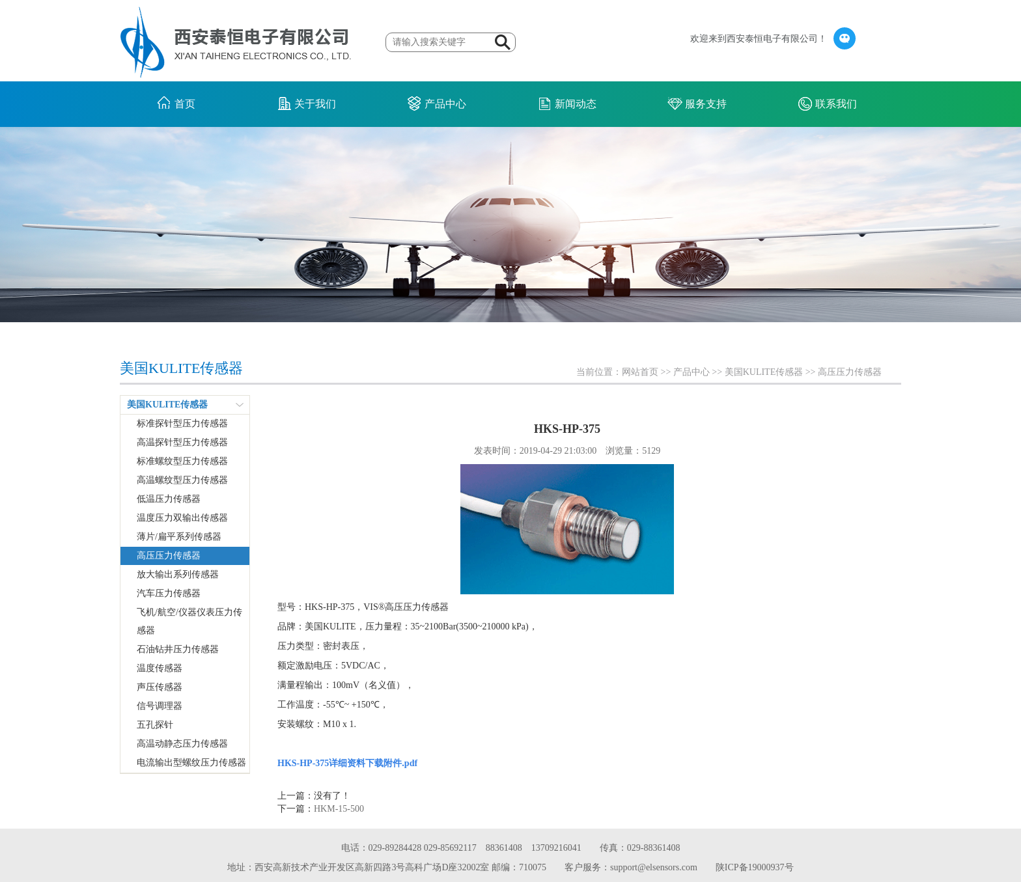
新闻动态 (575, 103)
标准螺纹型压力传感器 (182, 461)
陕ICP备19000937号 (755, 867)
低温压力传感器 (169, 499)
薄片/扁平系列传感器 (179, 537)
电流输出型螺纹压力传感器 (191, 762)
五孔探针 (155, 725)
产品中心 (445, 103)
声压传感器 (159, 687)
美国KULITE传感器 (764, 372)
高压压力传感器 (850, 372)
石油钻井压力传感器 (178, 649)
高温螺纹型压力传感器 (182, 480)
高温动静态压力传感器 (182, 744)
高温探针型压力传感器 (182, 442)
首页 (185, 103)
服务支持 (706, 103)
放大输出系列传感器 (178, 574)
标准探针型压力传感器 (182, 423)
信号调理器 (159, 706)
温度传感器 (159, 668)
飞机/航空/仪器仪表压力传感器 (189, 621)
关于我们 (315, 103)
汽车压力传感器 (169, 593)
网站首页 (640, 372)
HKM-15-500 (339, 809)
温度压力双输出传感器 (182, 518)
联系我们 (836, 103)
